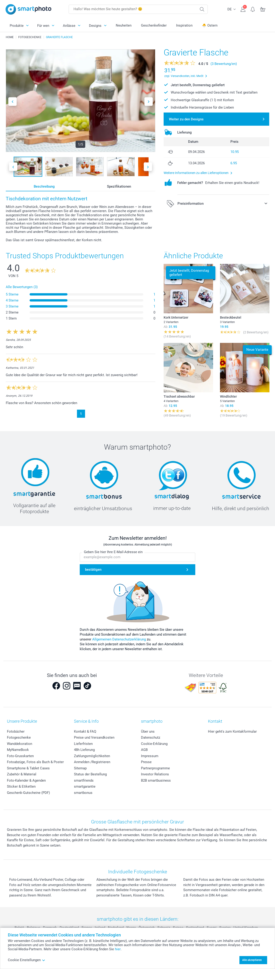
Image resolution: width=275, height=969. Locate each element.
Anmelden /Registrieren (92, 762)
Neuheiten (123, 25)
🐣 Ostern (209, 25)
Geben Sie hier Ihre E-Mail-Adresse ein (113, 552)
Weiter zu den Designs (186, 119)
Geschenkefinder (154, 25)
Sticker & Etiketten (21, 786)
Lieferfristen (83, 744)
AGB (144, 750)
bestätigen (93, 569)
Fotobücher (15, 731)
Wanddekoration (19, 744)
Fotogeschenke (19, 737)
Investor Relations (155, 774)
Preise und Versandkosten (94, 737)
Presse (146, 762)
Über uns (148, 731)
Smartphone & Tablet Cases (28, 768)
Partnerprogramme (155, 768)
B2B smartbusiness (156, 780)
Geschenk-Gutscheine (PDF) (28, 793)
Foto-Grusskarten (20, 756)
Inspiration (184, 25)
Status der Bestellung (90, 774)
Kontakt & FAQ (85, 731)
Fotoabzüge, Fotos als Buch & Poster (35, 762)
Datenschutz (150, 737)
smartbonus (83, 793)
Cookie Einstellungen (26, 960)
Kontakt (215, 721)
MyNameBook (18, 750)
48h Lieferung (84, 750)
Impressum (149, 756)
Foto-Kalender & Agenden (26, 780)
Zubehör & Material (21, 774)
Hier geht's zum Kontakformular (232, 731)
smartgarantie (84, 786)
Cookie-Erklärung (154, 744)
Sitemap (80, 768)
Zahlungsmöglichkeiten (92, 756)
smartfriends (84, 780)
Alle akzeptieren (252, 960)
